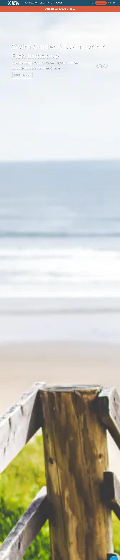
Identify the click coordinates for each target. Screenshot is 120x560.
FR (109, 3)
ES (114, 3)
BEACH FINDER (46, 3)
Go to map (22, 75)
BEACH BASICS (31, 3)
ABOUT (59, 3)
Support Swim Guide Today (60, 9)
